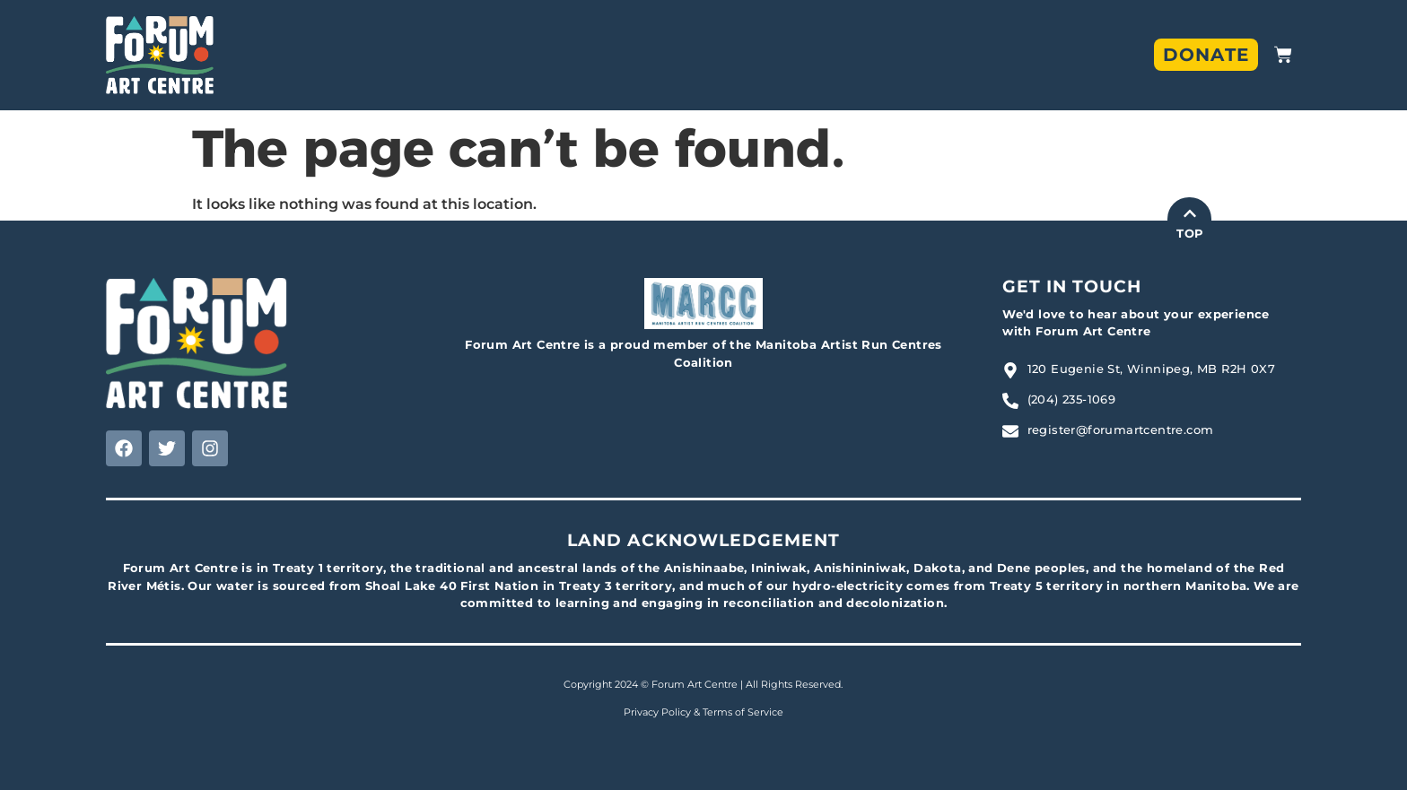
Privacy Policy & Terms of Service (703, 712)
